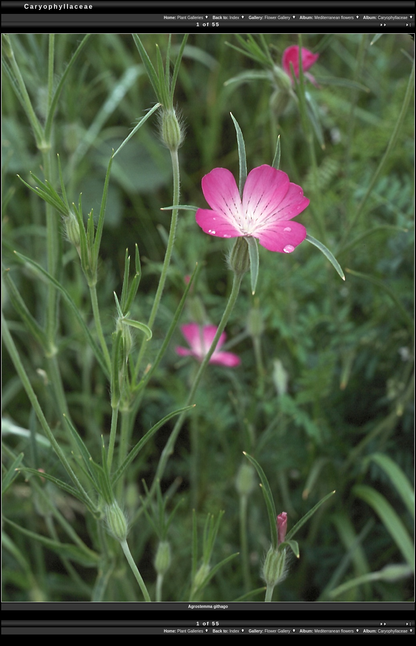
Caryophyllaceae (396, 17)
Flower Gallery (281, 17)
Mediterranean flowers (337, 17)
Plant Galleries (193, 17)
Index (237, 17)
